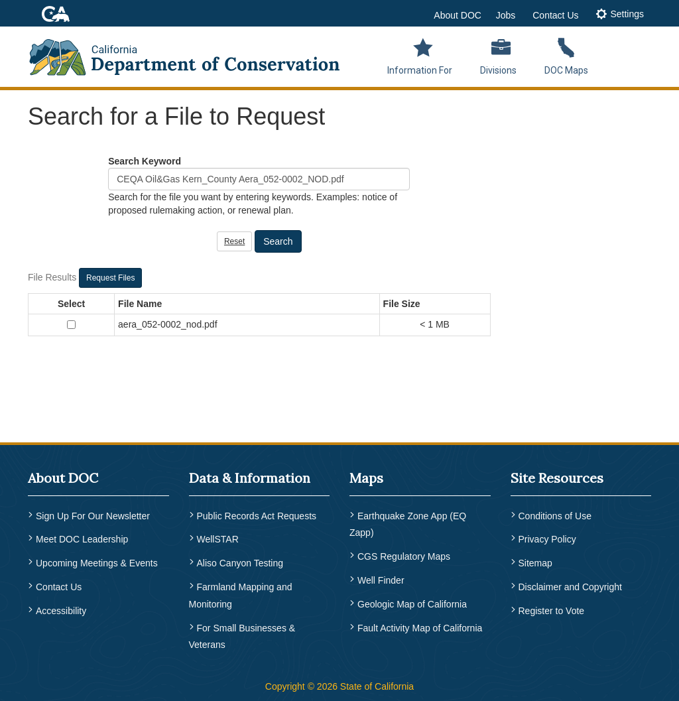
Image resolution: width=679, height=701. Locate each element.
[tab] (619, 15)
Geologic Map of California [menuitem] (412, 601)
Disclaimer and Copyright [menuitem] (570, 584)
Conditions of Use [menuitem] (555, 516)
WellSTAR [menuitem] (218, 538)
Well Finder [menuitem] (380, 578)
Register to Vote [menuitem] (552, 607)
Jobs (506, 15)
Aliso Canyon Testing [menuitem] (240, 561)
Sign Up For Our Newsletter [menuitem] (93, 516)
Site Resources (557, 478)
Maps (366, 478)
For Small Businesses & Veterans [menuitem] (242, 633)
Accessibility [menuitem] (61, 607)
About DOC (457, 15)
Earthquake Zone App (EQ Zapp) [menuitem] (407, 525)
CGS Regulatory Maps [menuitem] (403, 555)
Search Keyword (144, 161)
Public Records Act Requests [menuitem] (257, 516)
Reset (234, 241)
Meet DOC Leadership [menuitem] (82, 538)
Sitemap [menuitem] (535, 561)
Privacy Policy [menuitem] (547, 538)
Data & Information (249, 478)
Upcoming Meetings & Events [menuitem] (97, 561)
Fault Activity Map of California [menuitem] (419, 624)
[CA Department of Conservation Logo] (193, 53)
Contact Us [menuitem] (59, 584)
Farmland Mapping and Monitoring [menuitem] (240, 593)
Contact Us (555, 15)
